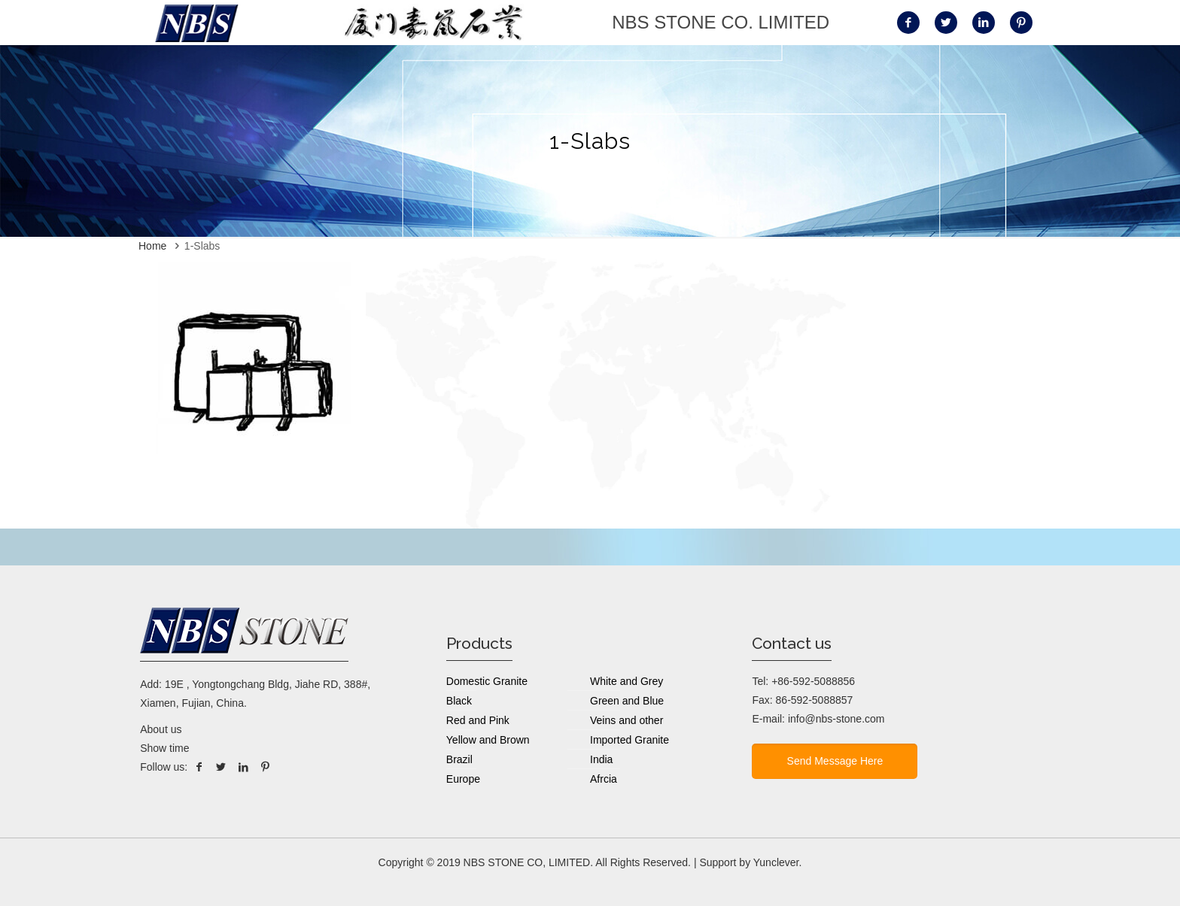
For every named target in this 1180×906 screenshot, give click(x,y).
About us (160, 729)
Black (459, 701)
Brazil (459, 759)
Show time (164, 748)
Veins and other (626, 720)
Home (152, 246)
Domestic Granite (487, 681)
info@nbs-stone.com (836, 719)
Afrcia (603, 779)
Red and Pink (477, 720)
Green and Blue (627, 701)
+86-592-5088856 (813, 681)
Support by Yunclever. (750, 862)
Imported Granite (629, 740)
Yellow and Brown (488, 740)
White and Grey (626, 681)
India (601, 759)
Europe (463, 779)
